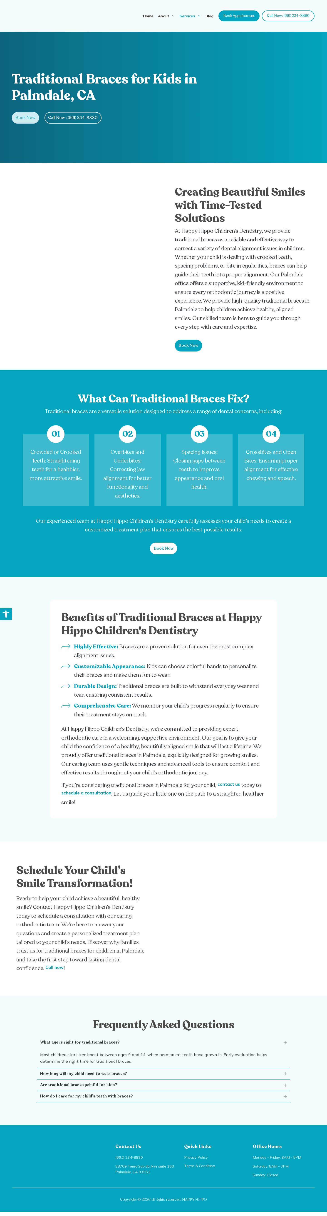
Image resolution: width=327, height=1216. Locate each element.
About (167, 16)
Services (191, 16)
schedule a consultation (99, 793)
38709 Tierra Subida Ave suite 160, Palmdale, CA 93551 (145, 1173)
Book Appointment (239, 15)
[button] (6, 614)
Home (148, 16)
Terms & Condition (199, 1170)
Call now (57, 967)
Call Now (77, 117)
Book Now (27, 117)
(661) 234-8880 (129, 1161)
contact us (232, 784)
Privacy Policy (196, 1161)
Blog (209, 16)
